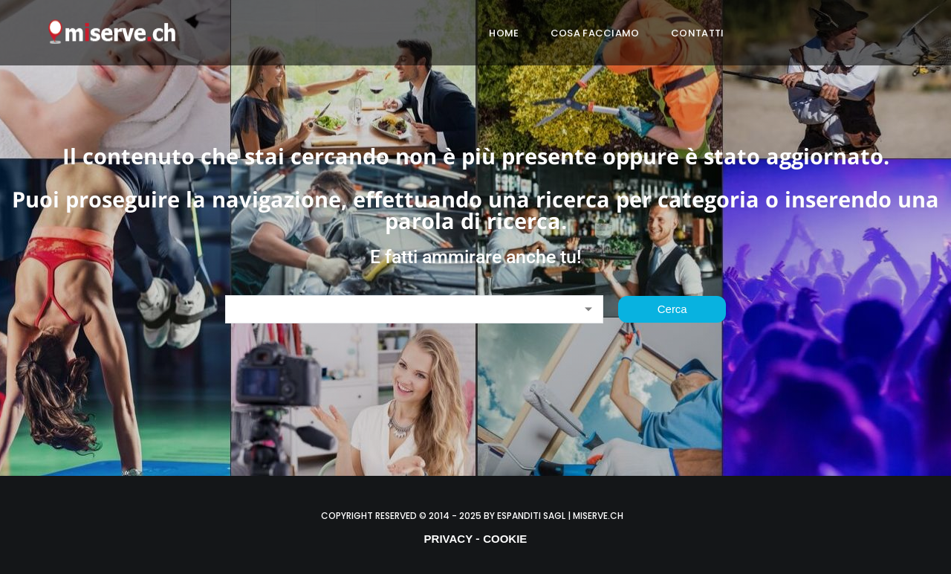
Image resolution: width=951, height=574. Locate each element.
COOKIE (505, 538)
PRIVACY (448, 538)
